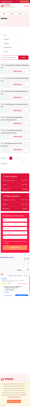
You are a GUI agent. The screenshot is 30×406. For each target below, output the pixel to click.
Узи (5, 35)
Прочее (6, 51)
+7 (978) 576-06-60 (6, 1)
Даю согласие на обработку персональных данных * (16, 242)
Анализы (6, 39)
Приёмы (6, 43)
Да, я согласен (14, 401)
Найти (23, 57)
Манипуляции (8, 47)
